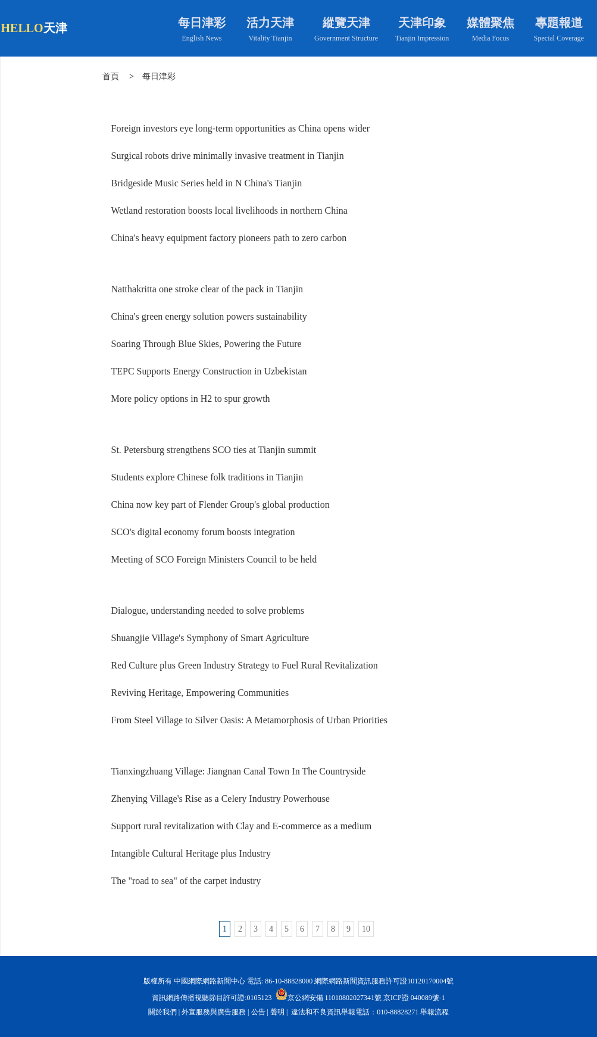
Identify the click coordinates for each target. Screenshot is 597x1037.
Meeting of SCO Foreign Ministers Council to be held (214, 559)
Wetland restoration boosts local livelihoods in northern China (229, 210)
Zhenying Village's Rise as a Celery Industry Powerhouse (220, 799)
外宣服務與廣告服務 (214, 1012)
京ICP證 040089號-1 (414, 998)
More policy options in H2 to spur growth (190, 398)
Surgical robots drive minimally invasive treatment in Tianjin (227, 156)
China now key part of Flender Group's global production (220, 504)
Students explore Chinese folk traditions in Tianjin (207, 477)
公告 (258, 1012)
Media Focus (490, 38)
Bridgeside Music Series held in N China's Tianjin (206, 183)
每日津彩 (202, 22)
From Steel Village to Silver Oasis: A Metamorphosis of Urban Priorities (249, 720)
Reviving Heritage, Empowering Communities (200, 693)
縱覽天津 (346, 22)
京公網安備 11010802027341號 (329, 994)
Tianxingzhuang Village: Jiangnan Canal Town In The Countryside (238, 771)
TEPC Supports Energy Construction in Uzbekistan (209, 371)
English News (202, 38)
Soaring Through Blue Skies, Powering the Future (206, 344)
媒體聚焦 (490, 22)
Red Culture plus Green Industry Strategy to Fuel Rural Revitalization (244, 665)
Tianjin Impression (422, 38)
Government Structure (346, 38)
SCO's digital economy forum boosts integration (203, 532)
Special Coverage (559, 38)
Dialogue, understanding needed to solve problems (207, 610)
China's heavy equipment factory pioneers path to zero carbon (229, 238)
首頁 (110, 76)
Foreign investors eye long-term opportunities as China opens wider (240, 128)
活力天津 (270, 22)
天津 (55, 28)
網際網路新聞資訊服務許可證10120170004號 (384, 981)
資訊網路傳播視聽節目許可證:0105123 (211, 998)
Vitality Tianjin (270, 38)
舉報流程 (434, 1012)
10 (366, 928)
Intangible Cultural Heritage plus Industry (191, 853)
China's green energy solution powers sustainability (209, 316)
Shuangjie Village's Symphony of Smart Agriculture (210, 638)
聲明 (277, 1012)
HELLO (22, 28)
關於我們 (162, 1012)
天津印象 (422, 22)
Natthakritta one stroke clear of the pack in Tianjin (207, 289)
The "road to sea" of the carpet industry (186, 881)
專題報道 (559, 22)
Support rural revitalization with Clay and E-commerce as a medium (241, 826)
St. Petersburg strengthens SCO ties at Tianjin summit (214, 450)
